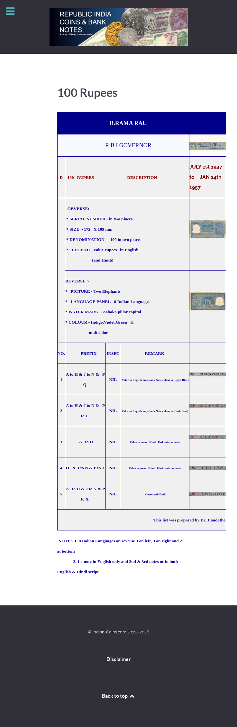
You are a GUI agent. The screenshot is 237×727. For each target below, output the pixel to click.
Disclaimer (118, 659)
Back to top (118, 696)
